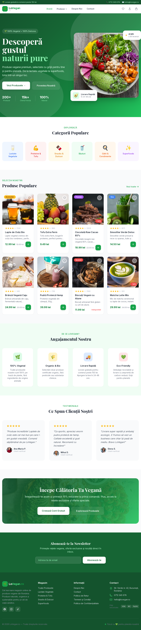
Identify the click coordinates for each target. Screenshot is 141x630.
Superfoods (43, 603)
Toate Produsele (45, 588)
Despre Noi (77, 9)
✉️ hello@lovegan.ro (130, 2)
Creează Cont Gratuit (53, 510)
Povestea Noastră (46, 85)
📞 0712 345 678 (113, 2)
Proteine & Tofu (45, 596)
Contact (90, 9)
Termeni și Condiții (82, 599)
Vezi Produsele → (16, 85)
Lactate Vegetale (45, 592)
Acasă (49, 9)
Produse (62, 9)
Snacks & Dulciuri (46, 599)
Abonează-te (94, 560)
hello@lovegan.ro (122, 599)
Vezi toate (132, 186)
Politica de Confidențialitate (86, 603)
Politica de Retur (81, 596)
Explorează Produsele (87, 511)
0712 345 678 (120, 595)
